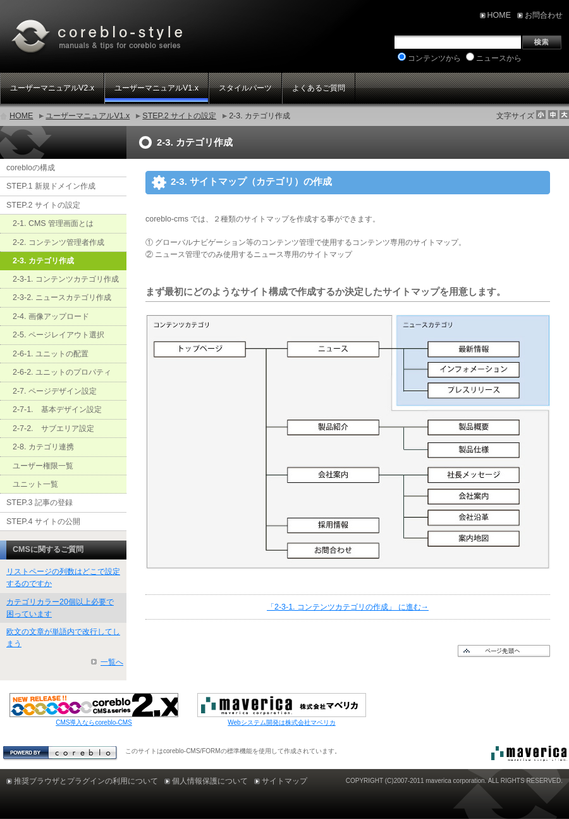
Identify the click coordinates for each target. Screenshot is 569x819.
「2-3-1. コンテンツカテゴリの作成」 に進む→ (348, 607)
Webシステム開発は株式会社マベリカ (281, 722)
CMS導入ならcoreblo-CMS (94, 722)
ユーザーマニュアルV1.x (88, 115)
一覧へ (112, 662)
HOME (21, 115)
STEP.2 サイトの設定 (179, 115)
